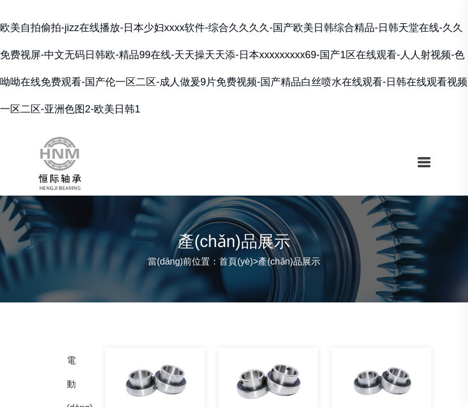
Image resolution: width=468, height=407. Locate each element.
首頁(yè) (236, 261)
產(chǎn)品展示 (289, 261)
